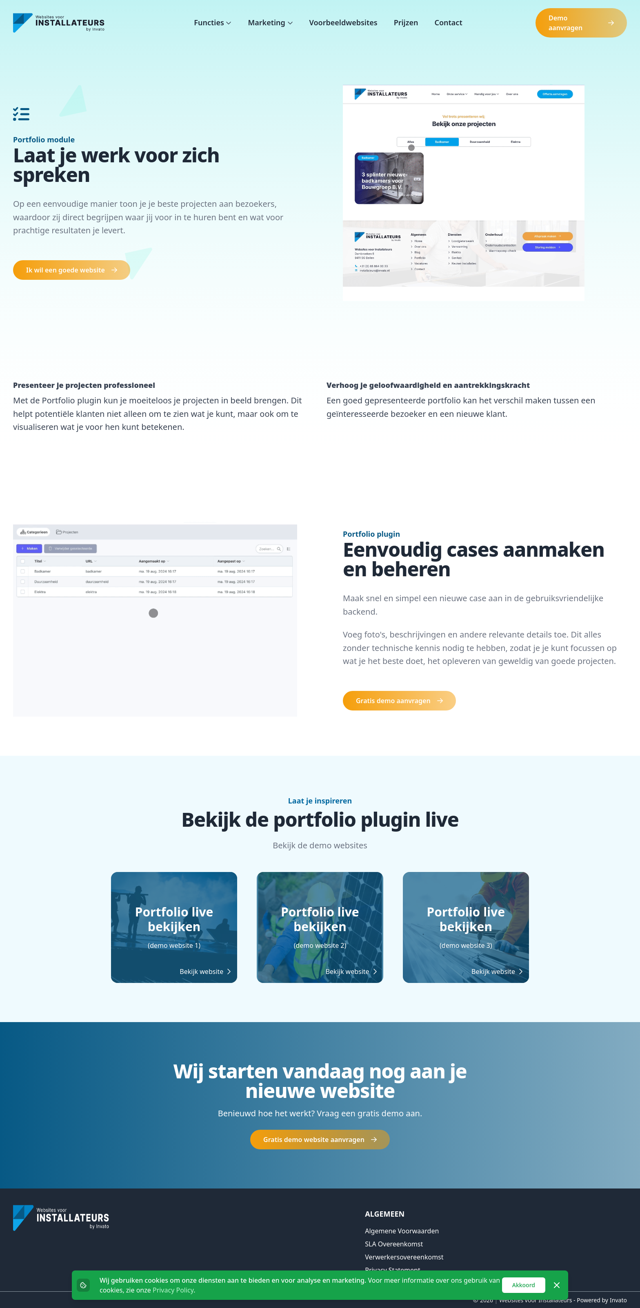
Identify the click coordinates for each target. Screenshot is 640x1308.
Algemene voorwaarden (402, 1230)
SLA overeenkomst (394, 1243)
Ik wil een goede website (71, 270)
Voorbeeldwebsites (343, 22)
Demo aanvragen (581, 22)
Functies (210, 22)
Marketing (267, 22)
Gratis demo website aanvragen (320, 1139)
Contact (448, 22)
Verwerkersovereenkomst (404, 1257)
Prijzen (406, 22)
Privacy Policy (173, 1290)
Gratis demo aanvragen (399, 700)
